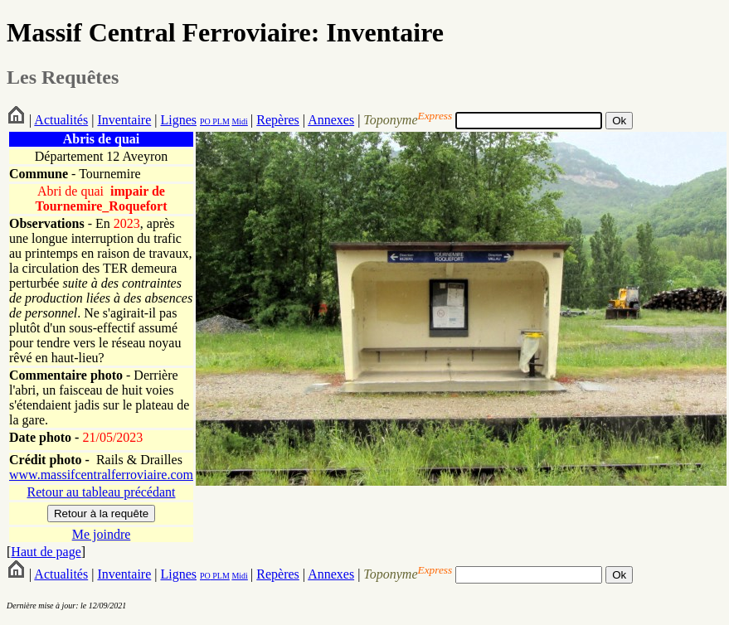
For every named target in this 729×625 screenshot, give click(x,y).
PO (205, 121)
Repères (277, 120)
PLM (220, 121)
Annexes (331, 120)
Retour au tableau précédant (101, 492)
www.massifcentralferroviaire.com (101, 475)
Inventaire (124, 120)
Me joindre (101, 534)
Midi (239, 121)
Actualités (61, 120)
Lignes (178, 120)
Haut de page (45, 552)
